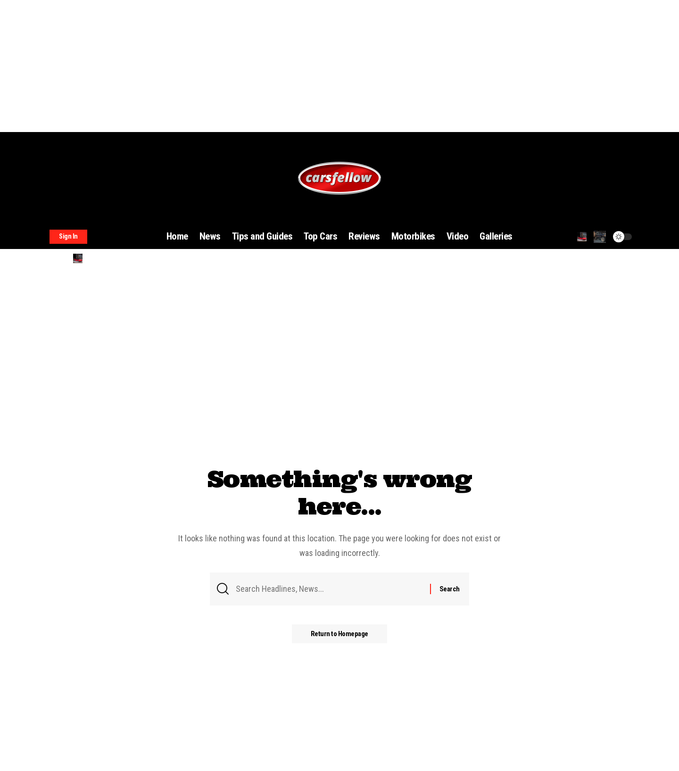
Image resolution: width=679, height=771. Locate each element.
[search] (582, 236)
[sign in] (68, 237)
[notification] (600, 237)
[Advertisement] (283, 66)
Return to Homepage (339, 634)
